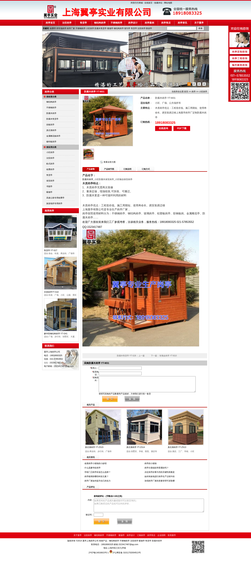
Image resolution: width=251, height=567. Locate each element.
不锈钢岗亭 (116, 22)
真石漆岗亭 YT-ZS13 (177, 456)
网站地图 (168, 3)
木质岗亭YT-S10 (51, 292)
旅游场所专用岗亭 (54, 203)
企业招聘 (161, 548)
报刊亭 (127, 28)
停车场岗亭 (61, 28)
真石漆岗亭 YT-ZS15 (94, 456)
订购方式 (146, 169)
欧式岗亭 (50, 164)
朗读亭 (149, 28)
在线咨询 (163, 128)
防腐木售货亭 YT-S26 (126, 356)
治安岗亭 (67, 22)
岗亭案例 (149, 22)
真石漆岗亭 (51, 130)
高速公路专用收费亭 (55, 198)
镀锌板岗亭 (51, 141)
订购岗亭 (141, 548)
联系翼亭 (172, 548)
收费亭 (53, 28)
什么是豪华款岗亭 (93, 477)
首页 (186, 91)
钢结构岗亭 (100, 22)
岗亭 (194, 91)
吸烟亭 (110, 28)
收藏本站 (158, 3)
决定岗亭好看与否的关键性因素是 (160, 481)
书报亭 (49, 186)
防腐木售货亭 (101, 28)
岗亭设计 (133, 22)
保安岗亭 (50, 181)
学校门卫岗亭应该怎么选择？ (98, 481)
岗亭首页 (50, 22)
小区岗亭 (90, 28)
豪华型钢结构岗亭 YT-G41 (56, 333)
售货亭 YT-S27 (50, 250)
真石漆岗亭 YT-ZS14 (135, 456)
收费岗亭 (50, 169)
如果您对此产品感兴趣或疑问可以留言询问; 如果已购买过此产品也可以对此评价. (150, 516)
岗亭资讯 (182, 22)
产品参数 (91, 169)
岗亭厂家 (71, 28)
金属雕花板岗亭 (53, 136)
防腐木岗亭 (51, 113)
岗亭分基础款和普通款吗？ (157, 477)
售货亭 (83, 22)
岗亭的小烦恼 (151, 473)
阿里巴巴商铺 (137, 3)
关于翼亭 (199, 22)
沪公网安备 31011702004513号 (127, 565)
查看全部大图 (110, 162)
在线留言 (148, 3)
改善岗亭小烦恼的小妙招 (96, 473)
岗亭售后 (166, 22)
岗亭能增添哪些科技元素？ (97, 486)
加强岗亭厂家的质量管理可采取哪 (160, 490)
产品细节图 (109, 169)
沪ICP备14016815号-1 (99, 565)
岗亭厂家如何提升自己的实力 (98, 490)
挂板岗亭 (50, 124)
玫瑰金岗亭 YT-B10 (168, 356)
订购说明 (127, 169)
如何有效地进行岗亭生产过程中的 (160, 486)
